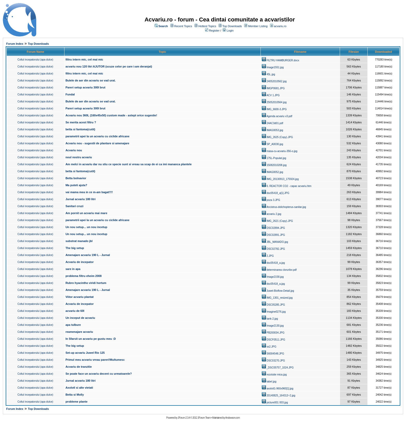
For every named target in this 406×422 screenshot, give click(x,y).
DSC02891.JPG (275, 234)
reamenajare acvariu (79, 331)
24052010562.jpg (276, 81)
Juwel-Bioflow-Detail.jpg (280, 290)
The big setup (75, 248)
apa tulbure (73, 324)
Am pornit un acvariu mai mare (86, 213)
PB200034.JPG (275, 332)
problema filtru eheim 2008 (84, 275)
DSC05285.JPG (275, 304)
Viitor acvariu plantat (80, 296)
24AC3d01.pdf (274, 123)
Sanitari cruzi (74, 206)
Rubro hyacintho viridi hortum (86, 282)
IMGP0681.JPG (275, 88)
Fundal (70, 94)
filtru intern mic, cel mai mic (84, 59)
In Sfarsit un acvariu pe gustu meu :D (91, 338)
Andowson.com (232, 417)
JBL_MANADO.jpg (277, 241)
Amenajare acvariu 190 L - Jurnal (88, 255)
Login (230, 30)
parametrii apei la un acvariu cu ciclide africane (97, 136)
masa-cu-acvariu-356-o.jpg (281, 151)
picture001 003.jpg (277, 402)
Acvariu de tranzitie (79, 366)
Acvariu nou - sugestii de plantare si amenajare (97, 143)
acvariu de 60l (75, 310)
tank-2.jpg (272, 318)
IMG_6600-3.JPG (276, 109)
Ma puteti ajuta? (76, 185)
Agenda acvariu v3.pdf (279, 116)
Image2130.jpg (275, 325)
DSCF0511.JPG (275, 339)
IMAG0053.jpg (274, 130)
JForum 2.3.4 (184, 417)
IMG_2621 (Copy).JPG (279, 221)
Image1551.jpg (275, 67)
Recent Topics (183, 26)
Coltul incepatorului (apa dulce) (35, 59)
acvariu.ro (280, 26)
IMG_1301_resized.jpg (279, 297)
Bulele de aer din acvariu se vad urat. (91, 80)
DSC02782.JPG (275, 248)
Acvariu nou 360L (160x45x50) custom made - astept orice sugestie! (111, 115)
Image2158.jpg (275, 276)
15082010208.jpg (276, 165)
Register (214, 30)
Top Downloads (232, 26)
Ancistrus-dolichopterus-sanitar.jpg (286, 207)
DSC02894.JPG (275, 228)
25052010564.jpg (276, 102)
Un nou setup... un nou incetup (86, 227)
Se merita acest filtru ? (81, 122)
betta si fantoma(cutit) (80, 129)
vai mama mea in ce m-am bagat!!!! (89, 192)
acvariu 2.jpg (273, 214)
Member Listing (257, 26)
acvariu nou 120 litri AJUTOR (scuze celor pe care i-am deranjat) (109, 66)
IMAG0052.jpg (274, 172)
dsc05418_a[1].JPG (277, 193)
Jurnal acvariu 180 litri (81, 199)
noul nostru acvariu (79, 157)
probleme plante (77, 401)
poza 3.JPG (273, 200)
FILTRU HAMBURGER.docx (282, 60)
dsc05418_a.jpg (275, 262)
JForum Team (204, 417)
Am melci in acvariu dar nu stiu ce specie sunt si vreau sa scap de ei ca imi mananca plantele (129, 164)
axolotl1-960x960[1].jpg (279, 388)
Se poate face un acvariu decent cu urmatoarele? (99, 373)
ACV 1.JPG (273, 95)
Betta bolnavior (76, 178)
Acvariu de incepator (80, 261)
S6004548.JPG (275, 353)
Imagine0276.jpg (276, 311)
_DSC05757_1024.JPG (280, 367)
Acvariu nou (74, 150)
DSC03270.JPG (275, 360)
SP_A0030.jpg (274, 144)
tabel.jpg (271, 381)
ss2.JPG (271, 346)
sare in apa (73, 268)
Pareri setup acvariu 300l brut (85, 87)
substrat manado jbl (79, 241)
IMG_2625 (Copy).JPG (279, 137)
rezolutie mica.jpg (276, 374)
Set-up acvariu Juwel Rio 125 (85, 352)
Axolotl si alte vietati (79, 387)
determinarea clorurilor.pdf (281, 269)
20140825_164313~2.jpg (280, 395)
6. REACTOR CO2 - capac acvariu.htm (288, 186)
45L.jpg (270, 74)
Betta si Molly (75, 394)
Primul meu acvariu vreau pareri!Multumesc (95, 359)
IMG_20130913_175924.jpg (282, 179)
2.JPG (270, 255)
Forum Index (14, 43)
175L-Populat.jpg (276, 158)
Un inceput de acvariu (80, 317)
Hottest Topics (207, 26)
